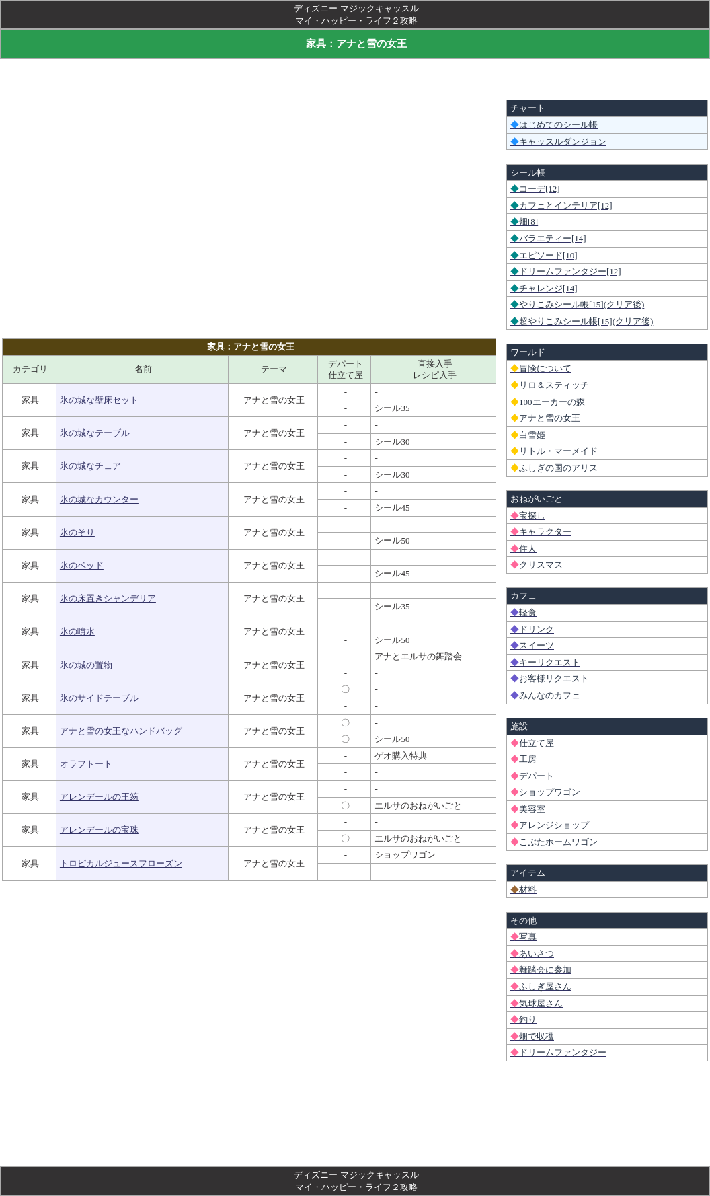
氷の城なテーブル (95, 433)
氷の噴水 (77, 631)
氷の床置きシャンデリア (108, 598)
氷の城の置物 (86, 665)
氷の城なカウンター (99, 499)
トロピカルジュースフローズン (121, 863)
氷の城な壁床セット (99, 400)
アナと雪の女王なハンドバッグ (121, 731)
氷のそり (77, 532)
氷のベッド (82, 565)
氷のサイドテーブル (99, 698)
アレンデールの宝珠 (99, 830)
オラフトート (86, 764)
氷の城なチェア (90, 466)
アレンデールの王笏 (99, 797)
